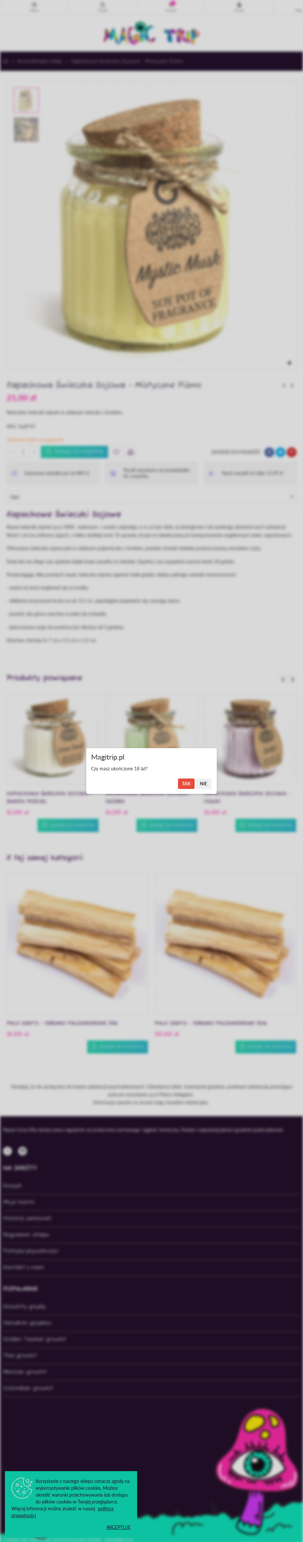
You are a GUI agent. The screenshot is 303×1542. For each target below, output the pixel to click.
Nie (203, 783)
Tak (186, 783)
